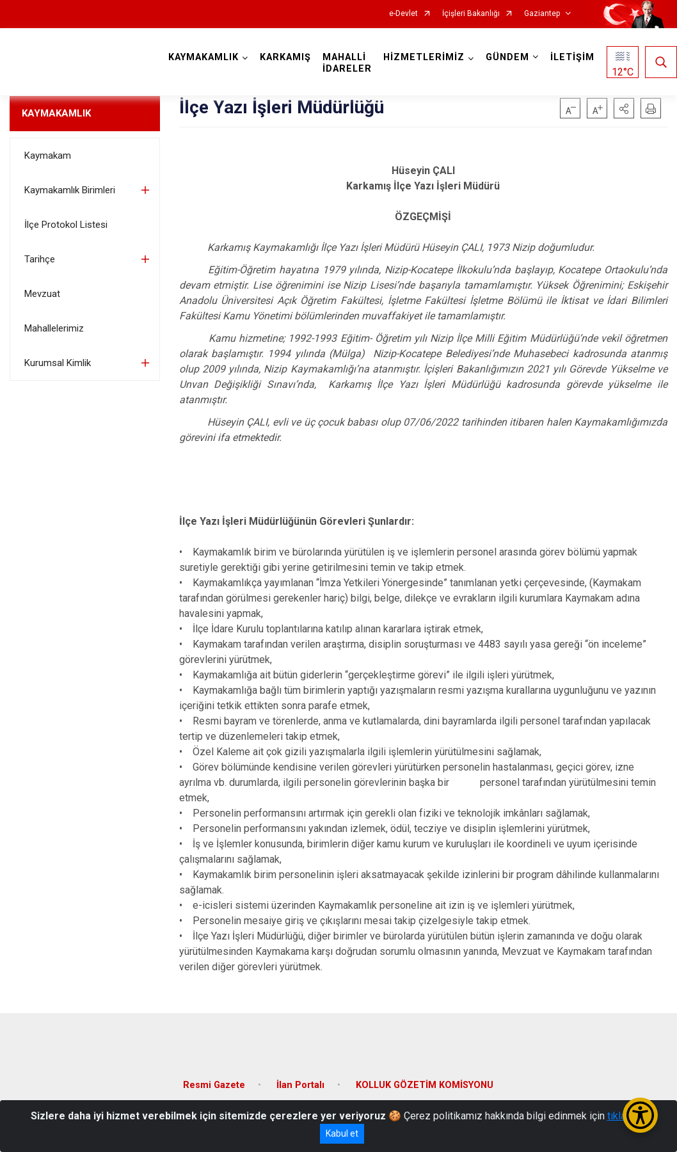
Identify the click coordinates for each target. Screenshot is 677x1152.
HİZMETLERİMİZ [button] (424, 57)
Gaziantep (542, 14)
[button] (624, 108)
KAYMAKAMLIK (56, 113)
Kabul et (342, 1133)
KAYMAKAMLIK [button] (203, 57)
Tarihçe (39, 259)
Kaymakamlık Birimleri (69, 190)
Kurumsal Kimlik (57, 363)
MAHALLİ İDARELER (347, 63)
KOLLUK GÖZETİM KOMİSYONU (424, 1085)
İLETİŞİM (572, 57)
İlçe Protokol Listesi (66, 224)
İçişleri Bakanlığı (471, 14)
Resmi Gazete (214, 1085)
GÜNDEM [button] (507, 57)
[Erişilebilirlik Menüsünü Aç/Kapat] (640, 1115)
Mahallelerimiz (54, 328)
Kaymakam (47, 155)
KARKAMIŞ (285, 57)
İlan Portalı (300, 1085)
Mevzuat (42, 294)
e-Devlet (403, 14)
